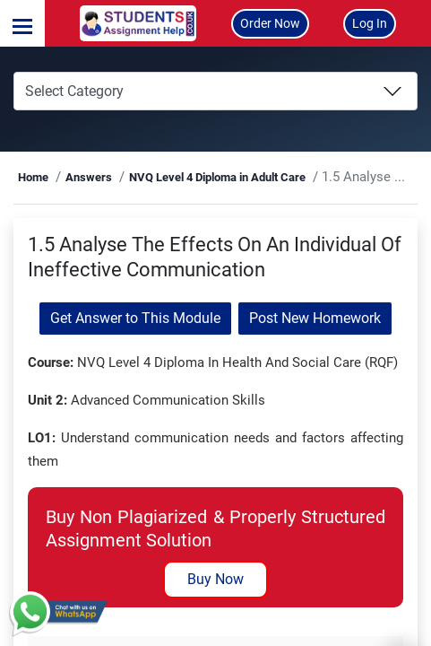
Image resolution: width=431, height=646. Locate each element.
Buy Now (215, 579)
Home (33, 177)
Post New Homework (315, 318)
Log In (369, 23)
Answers (88, 177)
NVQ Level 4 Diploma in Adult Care (217, 177)
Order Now (270, 23)
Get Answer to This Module (135, 318)
